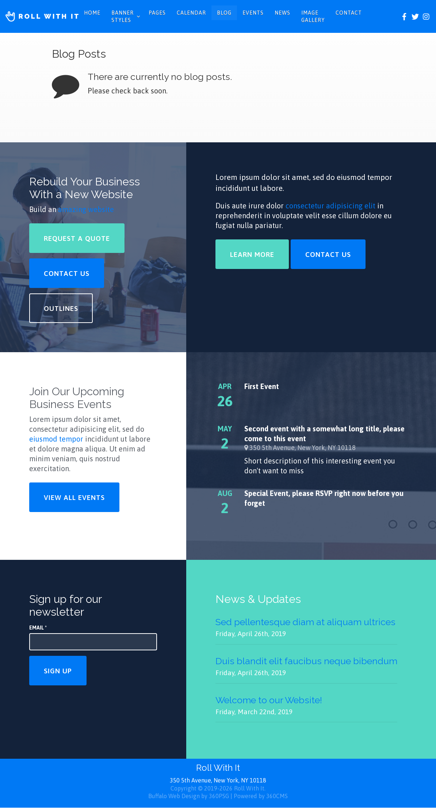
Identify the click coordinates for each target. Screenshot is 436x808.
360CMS (277, 796)
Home (92, 13)
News (282, 13)
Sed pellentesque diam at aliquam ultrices (305, 621)
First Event (261, 386)
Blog (224, 13)
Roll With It (218, 767)
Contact (349, 13)
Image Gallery (313, 16)
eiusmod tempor (56, 439)
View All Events (74, 497)
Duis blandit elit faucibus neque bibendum (306, 660)
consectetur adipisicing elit (330, 205)
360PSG (219, 796)
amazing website (86, 209)
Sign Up (58, 671)
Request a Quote (77, 238)
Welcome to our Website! (268, 700)
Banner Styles (122, 16)
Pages (157, 13)
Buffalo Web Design (174, 796)
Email (38, 628)
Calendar (191, 13)
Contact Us (66, 273)
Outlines (61, 308)
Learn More (252, 254)
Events (253, 13)
